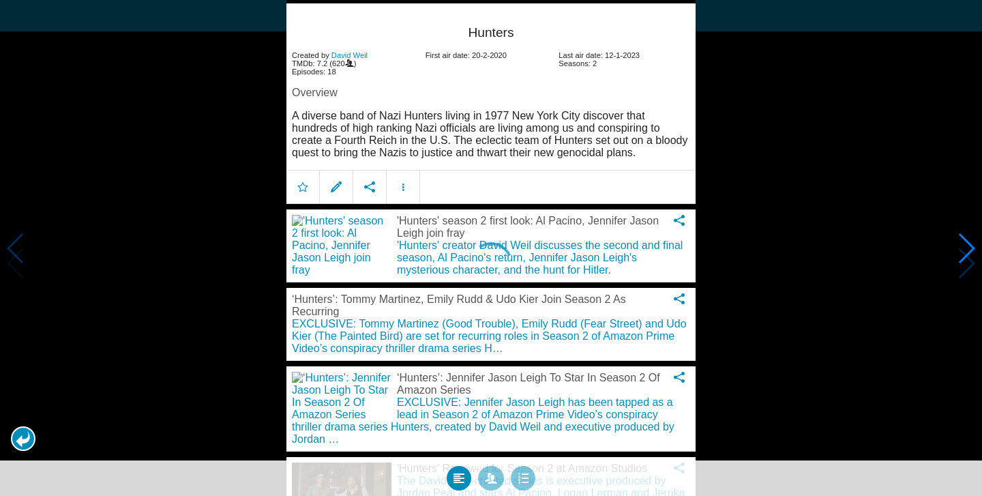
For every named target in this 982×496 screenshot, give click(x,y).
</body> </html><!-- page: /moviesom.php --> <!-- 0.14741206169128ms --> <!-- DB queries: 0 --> (491, 248)
